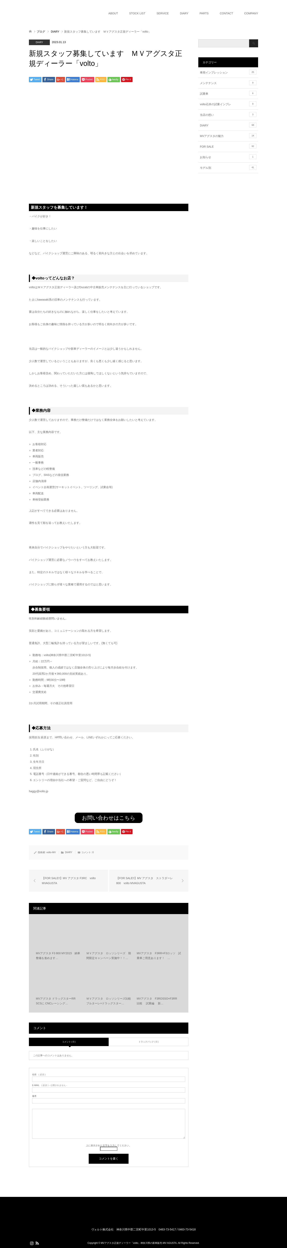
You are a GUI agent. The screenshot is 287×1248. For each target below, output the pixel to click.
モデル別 (228, 167)
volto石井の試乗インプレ (228, 103)
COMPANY (251, 13)
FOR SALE (228, 146)
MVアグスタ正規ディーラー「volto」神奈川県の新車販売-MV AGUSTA (139, 1243)
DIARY (184, 13)
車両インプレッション (228, 72)
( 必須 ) (38, 1074)
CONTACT (226, 13)
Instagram (31, 1242)
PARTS (204, 13)
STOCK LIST (137, 13)
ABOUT (113, 13)
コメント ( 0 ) (69, 1041)
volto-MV (51, 852)
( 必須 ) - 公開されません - (49, 1085)
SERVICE (162, 13)
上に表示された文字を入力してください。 (108, 1145)
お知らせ (228, 156)
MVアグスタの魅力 (228, 135)
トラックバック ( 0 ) (148, 1041)
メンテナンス (228, 82)
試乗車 (228, 93)
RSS (37, 1242)
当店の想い (228, 114)
